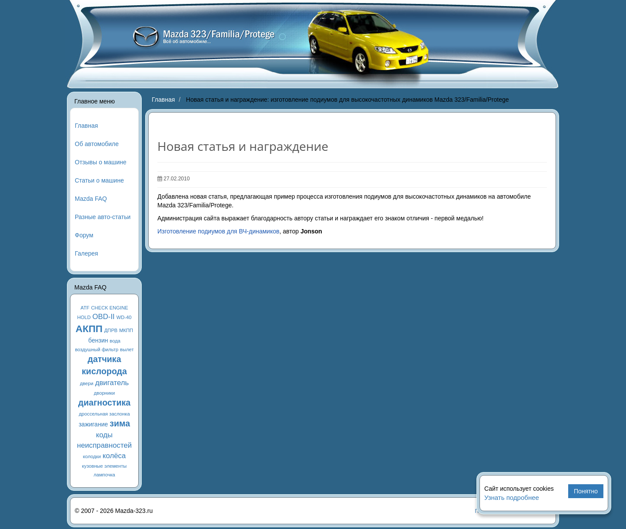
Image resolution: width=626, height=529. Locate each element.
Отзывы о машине (101, 162)
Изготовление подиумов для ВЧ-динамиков (218, 231)
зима (120, 423)
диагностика (104, 402)
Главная (86, 125)
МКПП (126, 330)
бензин (98, 340)
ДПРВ (111, 330)
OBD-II (104, 317)
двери (86, 383)
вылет (127, 349)
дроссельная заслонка (104, 413)
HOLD (84, 317)
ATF (84, 307)
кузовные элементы (104, 466)
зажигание (93, 424)
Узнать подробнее (511, 497)
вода (115, 340)
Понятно (586, 491)
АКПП (89, 328)
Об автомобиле (97, 143)
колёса (114, 456)
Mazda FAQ (91, 198)
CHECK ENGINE (109, 307)
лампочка (104, 474)
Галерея (86, 253)
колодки (92, 456)
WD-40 (124, 317)
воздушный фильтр (96, 349)
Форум (84, 235)
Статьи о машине (99, 180)
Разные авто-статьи (102, 216)
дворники (104, 393)
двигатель (112, 383)
